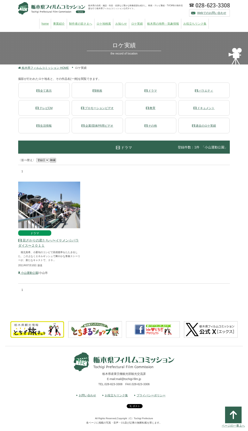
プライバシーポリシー (151, 395)
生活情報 (44, 125)
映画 (97, 90)
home (45, 23)
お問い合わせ (87, 395)
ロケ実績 (137, 23)
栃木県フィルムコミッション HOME (43, 67)
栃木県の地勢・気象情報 (163, 23)
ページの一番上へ (233, 417)
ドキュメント (204, 108)
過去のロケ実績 (204, 125)
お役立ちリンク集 (194, 23)
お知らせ (121, 23)
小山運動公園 (28, 272)
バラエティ (204, 90)
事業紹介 (59, 23)
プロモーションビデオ (97, 108)
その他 (150, 125)
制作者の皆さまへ (80, 23)
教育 (151, 108)
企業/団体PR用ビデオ (97, 125)
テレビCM (44, 108)
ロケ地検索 (104, 23)
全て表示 (44, 90)
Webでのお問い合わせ (211, 13)
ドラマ (150, 90)
